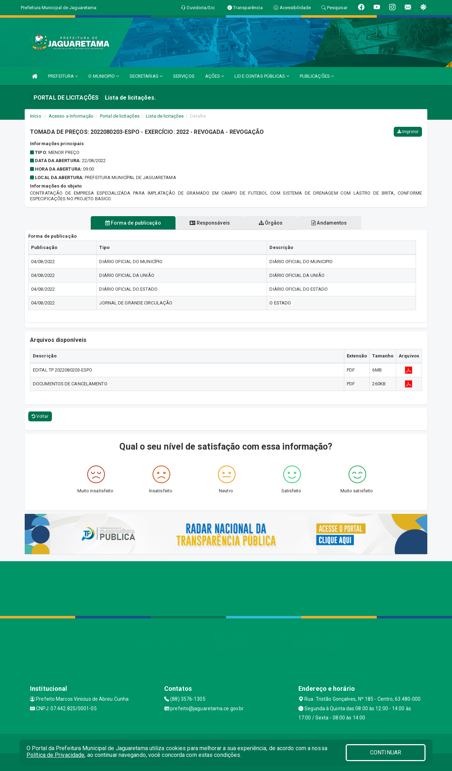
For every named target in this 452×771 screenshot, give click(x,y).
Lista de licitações (165, 116)
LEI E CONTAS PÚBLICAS (261, 76)
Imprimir (407, 131)
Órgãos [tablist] (271, 223)
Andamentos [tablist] (330, 223)
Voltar (40, 416)
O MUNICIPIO (103, 76)
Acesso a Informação (71, 116)
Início (35, 116)
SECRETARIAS (146, 76)
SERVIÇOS (184, 76)
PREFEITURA (63, 76)
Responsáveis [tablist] (209, 223)
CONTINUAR (385, 752)
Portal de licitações (119, 116)
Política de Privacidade (55, 755)
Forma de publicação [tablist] (132, 223)
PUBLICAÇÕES (317, 76)
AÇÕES (214, 76)
